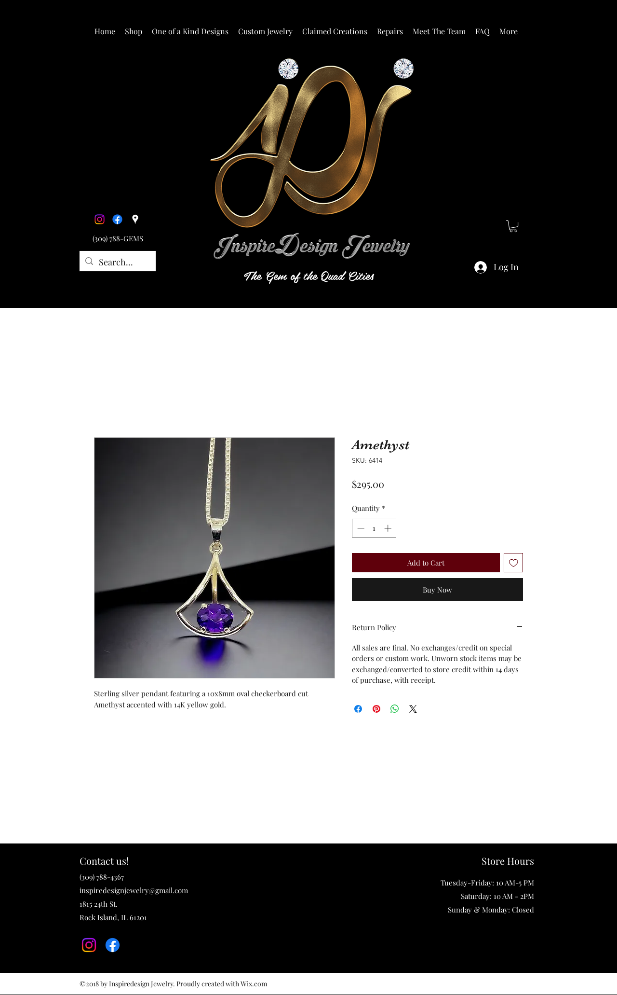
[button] (133, 31)
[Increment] (388, 528)
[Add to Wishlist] (513, 563)
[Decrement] (359, 528)
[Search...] (117, 262)
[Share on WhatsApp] (395, 709)
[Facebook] (117, 219)
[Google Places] (135, 219)
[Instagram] (99, 219)
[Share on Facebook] (358, 709)
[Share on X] (413, 709)
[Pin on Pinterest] (376, 709)
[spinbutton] (374, 528)
